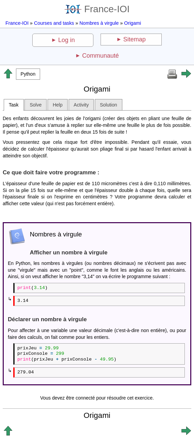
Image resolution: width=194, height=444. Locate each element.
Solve (35, 105)
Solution (108, 105)
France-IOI (97, 9)
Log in (66, 40)
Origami (132, 23)
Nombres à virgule (99, 23)
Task (14, 105)
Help (58, 105)
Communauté (100, 55)
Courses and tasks (54, 23)
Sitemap (134, 39)
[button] (28, 74)
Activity (81, 105)
